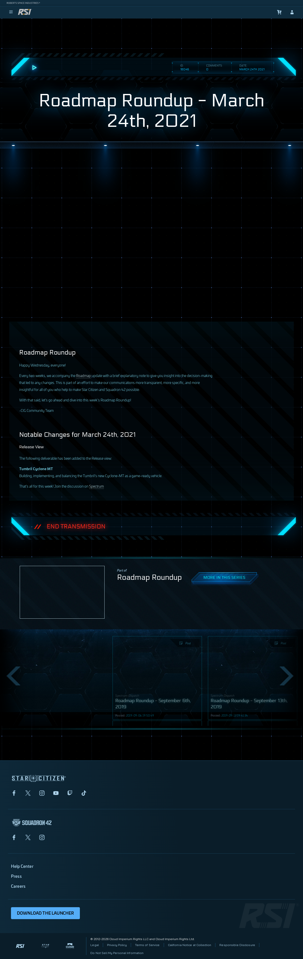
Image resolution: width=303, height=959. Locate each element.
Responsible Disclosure (237, 945)
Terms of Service (147, 945)
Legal (94, 945)
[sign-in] (292, 12)
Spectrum (96, 486)
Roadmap (83, 375)
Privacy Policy (117, 945)
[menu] (11, 12)
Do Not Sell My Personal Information (117, 953)
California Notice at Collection (189, 945)
